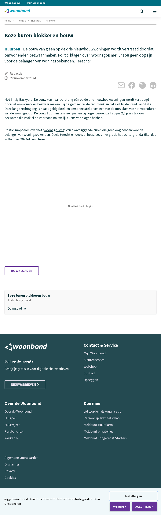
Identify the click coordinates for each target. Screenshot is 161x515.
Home (8, 20)
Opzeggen (91, 380)
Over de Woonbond (18, 411)
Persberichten (14, 431)
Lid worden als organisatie (102, 411)
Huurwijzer (12, 424)
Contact (89, 373)
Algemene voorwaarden (21, 457)
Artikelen (51, 20)
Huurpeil (36, 20)
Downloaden (21, 270)
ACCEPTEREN (144, 507)
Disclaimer (12, 464)
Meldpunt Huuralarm (98, 424)
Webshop (90, 366)
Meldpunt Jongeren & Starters (105, 438)
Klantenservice (94, 360)
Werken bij (12, 438)
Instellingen (133, 496)
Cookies (10, 477)
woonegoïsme (54, 130)
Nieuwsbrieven (25, 384)
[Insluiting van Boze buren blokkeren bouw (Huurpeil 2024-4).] (80, 206)
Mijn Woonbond (36, 3)
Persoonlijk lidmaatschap (101, 418)
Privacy (10, 471)
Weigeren (119, 507)
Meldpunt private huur (99, 431)
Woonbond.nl (13, 3)
